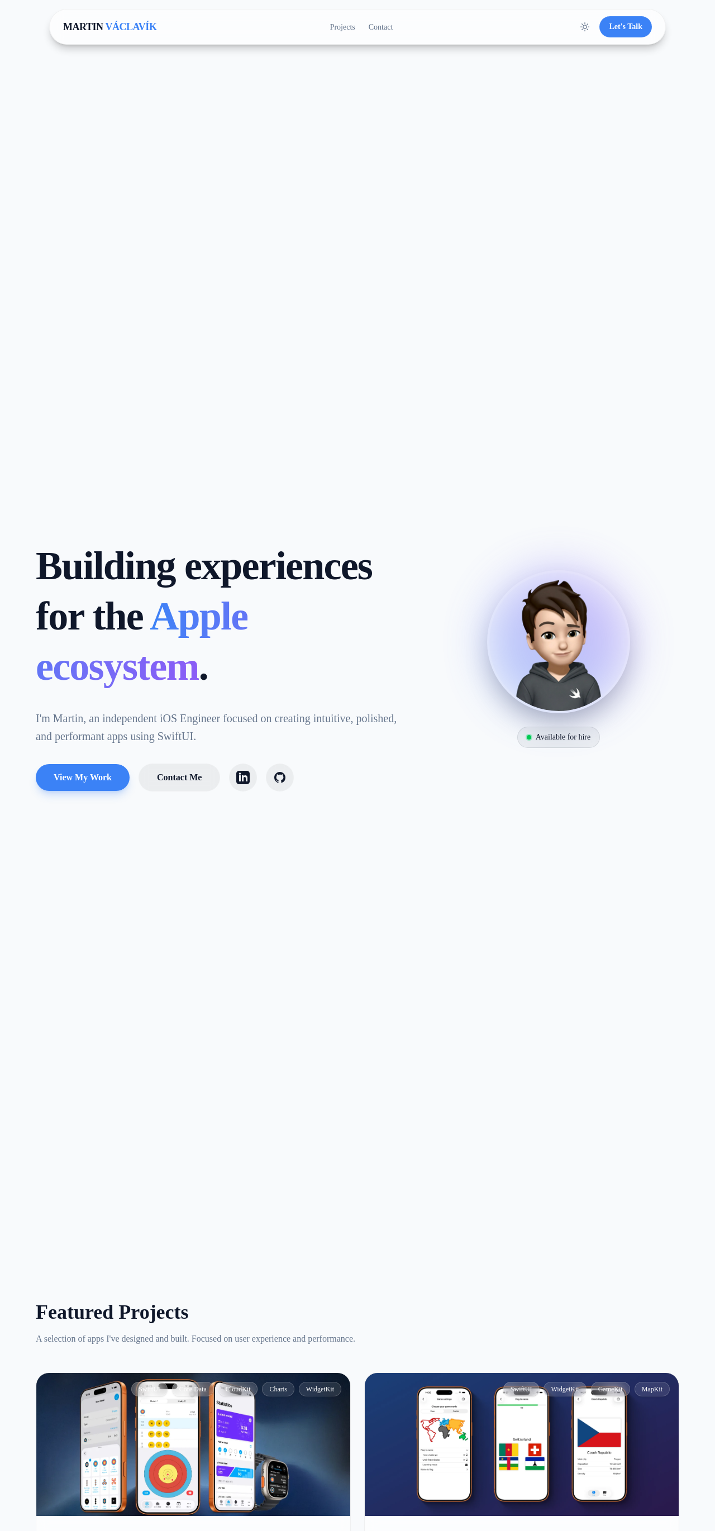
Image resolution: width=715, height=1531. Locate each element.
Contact (381, 27)
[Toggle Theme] (585, 27)
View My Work (83, 777)
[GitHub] (280, 777)
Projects (342, 27)
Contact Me (179, 777)
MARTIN (109, 26)
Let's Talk (625, 26)
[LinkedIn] (243, 777)
